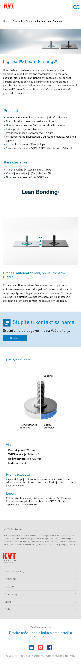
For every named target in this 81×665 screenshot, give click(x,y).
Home (6, 21)
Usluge (40, 586)
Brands (30, 21)
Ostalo (40, 609)
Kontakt (15, 338)
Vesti (40, 601)
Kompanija (40, 594)
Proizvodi (17, 21)
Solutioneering (40, 571)
